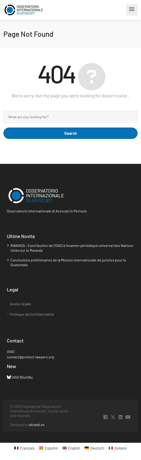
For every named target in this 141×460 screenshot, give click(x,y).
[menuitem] (24, 448)
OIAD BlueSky (22, 377)
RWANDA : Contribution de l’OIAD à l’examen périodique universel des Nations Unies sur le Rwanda (71, 247)
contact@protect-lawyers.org (30, 357)
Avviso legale (20, 304)
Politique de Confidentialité (32, 314)
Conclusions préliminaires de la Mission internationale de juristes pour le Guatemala (68, 262)
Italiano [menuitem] (120, 448)
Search (70, 133)
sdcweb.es (36, 425)
